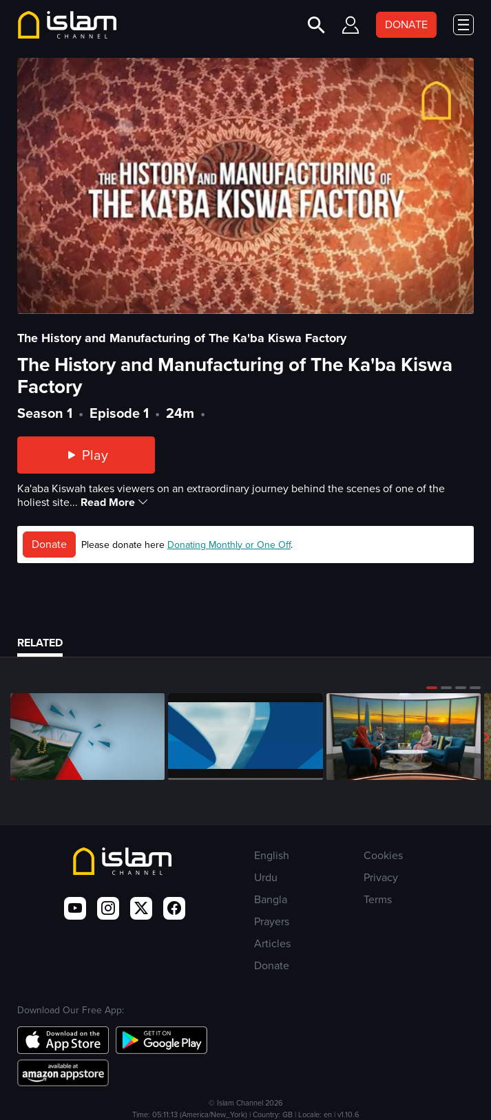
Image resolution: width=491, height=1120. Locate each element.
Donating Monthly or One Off (229, 545)
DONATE (406, 24)
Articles (272, 943)
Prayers (271, 921)
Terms (378, 899)
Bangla (270, 899)
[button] (431, 687)
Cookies (383, 855)
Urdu (266, 877)
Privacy (381, 877)
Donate (49, 544)
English (271, 855)
